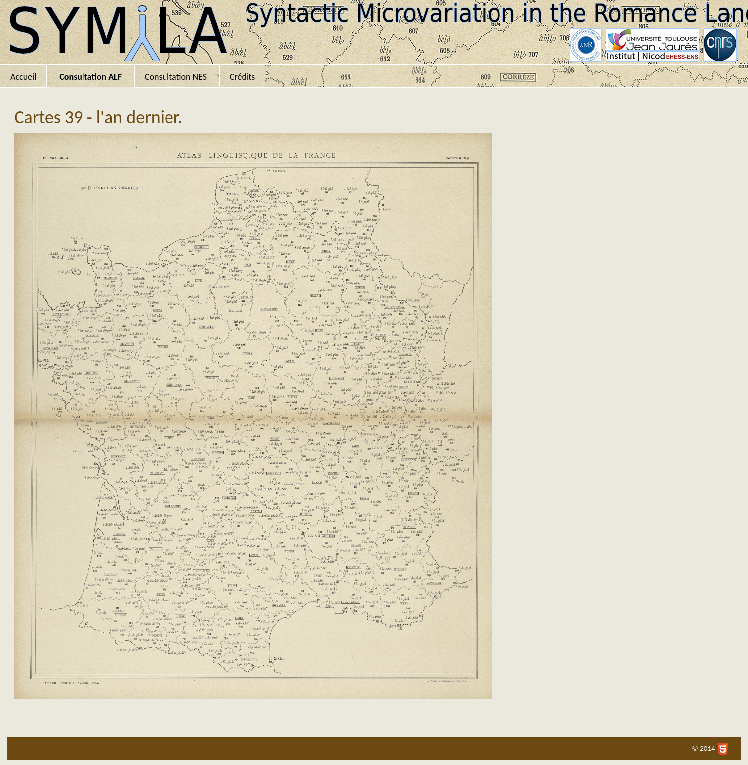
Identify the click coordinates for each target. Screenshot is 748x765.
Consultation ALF (90, 76)
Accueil (23, 76)
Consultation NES (176, 76)
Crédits (242, 76)
